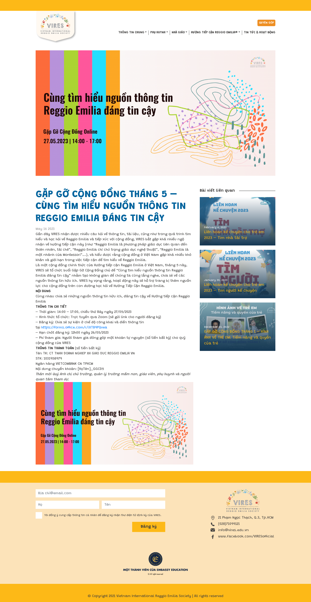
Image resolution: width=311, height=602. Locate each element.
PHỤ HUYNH (157, 32)
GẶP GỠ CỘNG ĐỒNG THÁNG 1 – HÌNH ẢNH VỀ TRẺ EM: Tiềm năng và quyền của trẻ (237, 338)
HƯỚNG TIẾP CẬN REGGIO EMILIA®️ (214, 32)
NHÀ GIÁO (178, 32)
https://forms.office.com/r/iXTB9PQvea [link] (74, 327)
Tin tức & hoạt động (259, 32)
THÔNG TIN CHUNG (131, 32)
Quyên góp (266, 22)
